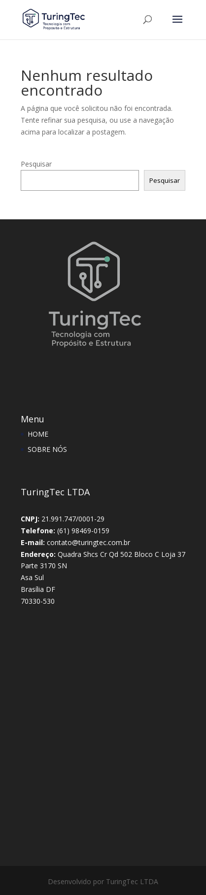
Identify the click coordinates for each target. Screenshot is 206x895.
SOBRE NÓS (47, 449)
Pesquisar (36, 164)
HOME (38, 434)
